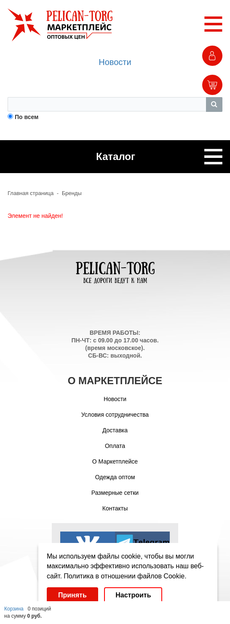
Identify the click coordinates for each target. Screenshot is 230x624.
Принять (72, 595)
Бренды (72, 193)
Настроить (133, 595)
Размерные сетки (115, 492)
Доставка (115, 430)
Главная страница (30, 193)
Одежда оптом (115, 477)
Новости (115, 62)
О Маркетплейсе (115, 461)
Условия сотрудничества (115, 414)
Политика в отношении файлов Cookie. (125, 576)
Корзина (14, 609)
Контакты (115, 508)
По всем (27, 117)
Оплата (115, 445)
